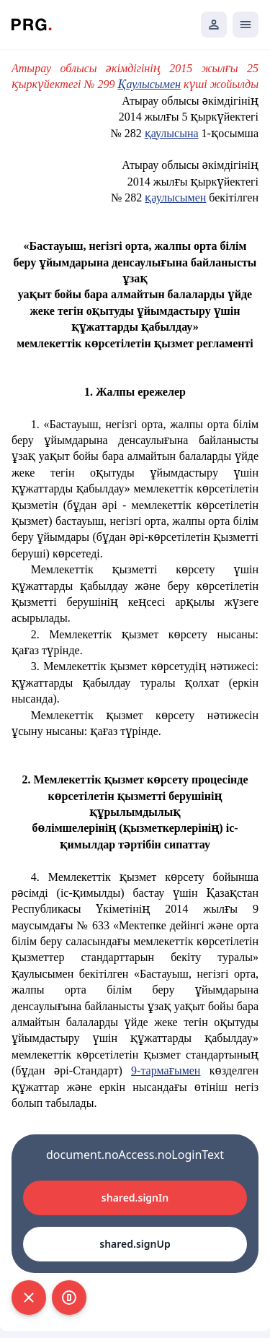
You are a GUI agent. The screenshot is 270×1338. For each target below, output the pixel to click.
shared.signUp (134, 1244)
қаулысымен (175, 197)
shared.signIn (135, 1197)
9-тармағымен (165, 1070)
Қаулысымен (149, 84)
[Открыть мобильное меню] (245, 25)
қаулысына (172, 133)
